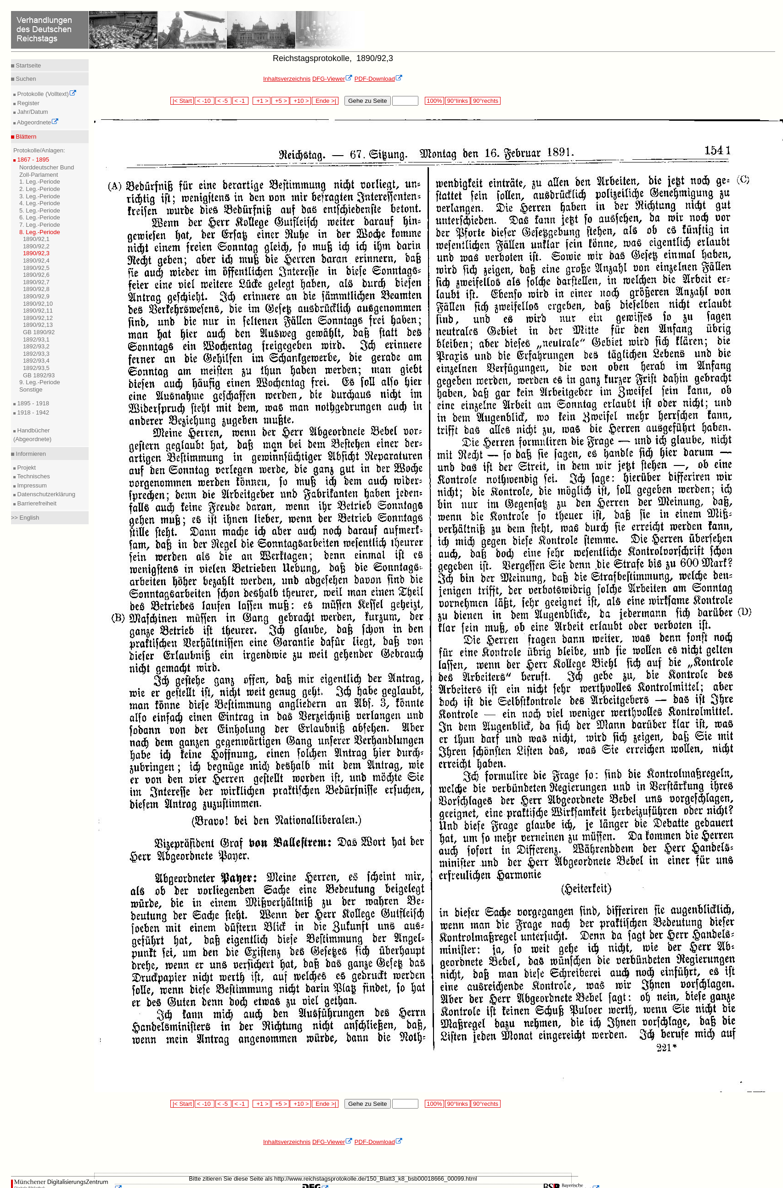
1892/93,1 (36, 339)
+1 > (261, 100)
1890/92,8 (36, 289)
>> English (25, 517)
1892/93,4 (36, 360)
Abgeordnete (37, 122)
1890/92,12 (38, 317)
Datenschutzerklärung (45, 494)
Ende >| (325, 100)
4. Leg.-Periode (39, 203)
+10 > (300, 100)
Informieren (30, 453)
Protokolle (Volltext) (46, 93)
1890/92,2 (36, 246)
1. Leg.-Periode (39, 181)
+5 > (280, 100)
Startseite (27, 65)
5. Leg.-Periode (39, 210)
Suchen (25, 78)
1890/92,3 (36, 253)
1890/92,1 (36, 238)
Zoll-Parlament (38, 174)
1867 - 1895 (32, 159)
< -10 (204, 100)
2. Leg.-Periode (39, 188)
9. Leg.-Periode (39, 382)
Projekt (26, 467)
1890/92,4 (36, 260)
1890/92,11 (38, 310)
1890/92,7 (36, 282)
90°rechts (485, 100)
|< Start (182, 100)
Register (27, 103)
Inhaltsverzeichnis (286, 78)
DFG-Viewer (332, 78)
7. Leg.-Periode (39, 224)
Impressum (31, 485)
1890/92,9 (36, 296)
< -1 (240, 100)
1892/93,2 (36, 346)
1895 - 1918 (32, 403)
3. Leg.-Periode (39, 196)
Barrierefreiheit (36, 503)
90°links (457, 100)
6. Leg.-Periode (39, 217)
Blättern (25, 136)
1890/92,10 (38, 303)
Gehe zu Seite (367, 100)
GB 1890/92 (39, 332)
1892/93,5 (36, 367)
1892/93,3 (36, 353)
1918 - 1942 (32, 412)
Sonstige (31, 389)
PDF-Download (379, 78)
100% (434, 100)
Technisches (33, 476)
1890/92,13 (38, 324)
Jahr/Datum (32, 111)
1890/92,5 (36, 267)
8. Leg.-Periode (39, 232)
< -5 (223, 100)
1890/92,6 (36, 274)
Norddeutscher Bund (46, 167)
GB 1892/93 (39, 375)
